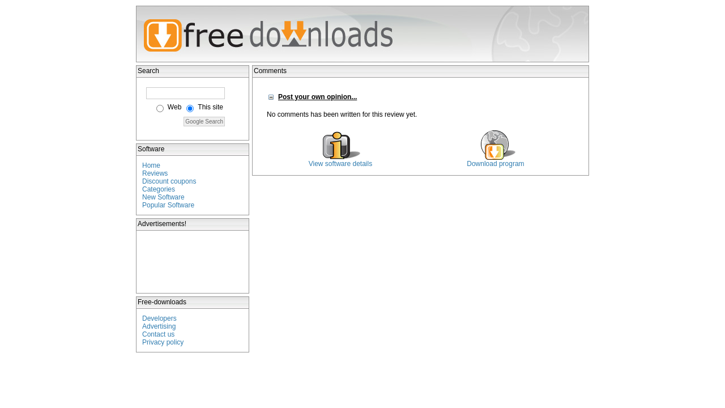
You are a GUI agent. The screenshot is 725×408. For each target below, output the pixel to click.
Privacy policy (163, 342)
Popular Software (168, 205)
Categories (158, 189)
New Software (163, 197)
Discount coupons (169, 181)
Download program (495, 164)
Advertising (159, 326)
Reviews (155, 173)
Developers (159, 318)
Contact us (158, 334)
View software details (341, 164)
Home (151, 165)
